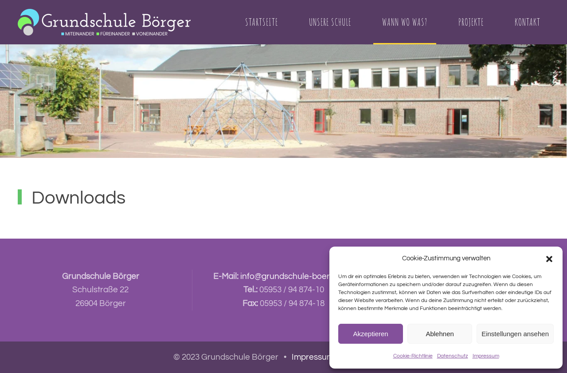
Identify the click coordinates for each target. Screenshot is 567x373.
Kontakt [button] (527, 22)
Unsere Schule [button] (330, 22)
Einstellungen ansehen (515, 334)
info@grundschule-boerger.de (297, 276)
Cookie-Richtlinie (413, 356)
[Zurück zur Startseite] (104, 22)
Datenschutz (452, 356)
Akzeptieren (370, 334)
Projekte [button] (471, 22)
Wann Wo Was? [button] (404, 22)
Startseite (261, 22)
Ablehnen (440, 334)
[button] (549, 258)
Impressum (486, 356)
